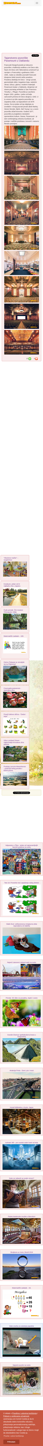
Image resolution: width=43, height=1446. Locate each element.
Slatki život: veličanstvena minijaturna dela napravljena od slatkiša (21, 925)
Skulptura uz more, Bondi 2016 (21, 1252)
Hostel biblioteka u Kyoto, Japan (21, 1107)
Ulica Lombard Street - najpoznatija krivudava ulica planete (14, 742)
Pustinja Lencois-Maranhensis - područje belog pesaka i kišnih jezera (15, 768)
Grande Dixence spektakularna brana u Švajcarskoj (21, 1036)
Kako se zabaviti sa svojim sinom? (21, 1178)
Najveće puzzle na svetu (22, 1365)
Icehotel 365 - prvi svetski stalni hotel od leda (21, 1143)
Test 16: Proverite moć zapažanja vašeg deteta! (21, 883)
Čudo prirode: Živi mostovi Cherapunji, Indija (13, 611)
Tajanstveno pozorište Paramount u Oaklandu (16, 59)
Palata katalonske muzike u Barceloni (21, 1216)
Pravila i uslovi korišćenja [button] (14, 1436)
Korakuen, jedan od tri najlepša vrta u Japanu (12, 585)
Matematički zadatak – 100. (14, 636)
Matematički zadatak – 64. (21, 1288)
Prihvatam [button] (11, 1442)
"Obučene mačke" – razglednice (11, 559)
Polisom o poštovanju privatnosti (16, 1416)
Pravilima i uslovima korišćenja (24, 1413)
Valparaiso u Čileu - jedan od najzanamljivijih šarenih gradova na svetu (21, 846)
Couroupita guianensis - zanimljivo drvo (12, 689)
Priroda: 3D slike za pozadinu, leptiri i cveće (21, 998)
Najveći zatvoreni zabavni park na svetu (21, 962)
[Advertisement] (21, 30)
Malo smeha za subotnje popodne (21, 1326)
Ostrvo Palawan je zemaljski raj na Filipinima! (14, 663)
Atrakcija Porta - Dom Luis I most (22, 1070)
